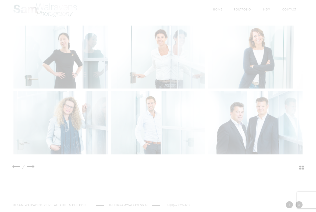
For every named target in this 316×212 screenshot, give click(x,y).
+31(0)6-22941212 (177, 205)
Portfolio (242, 9)
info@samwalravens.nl (129, 205)
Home (217, 9)
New (266, 9)
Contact (289, 9)
